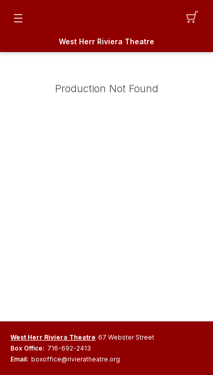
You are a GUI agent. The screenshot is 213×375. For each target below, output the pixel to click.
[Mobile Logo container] (106, 18)
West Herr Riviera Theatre (106, 42)
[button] (195, 18)
